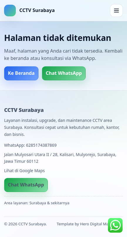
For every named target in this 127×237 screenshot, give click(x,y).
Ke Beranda (21, 73)
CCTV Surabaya (24, 109)
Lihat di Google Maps (24, 170)
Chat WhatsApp (64, 73)
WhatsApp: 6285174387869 (30, 145)
